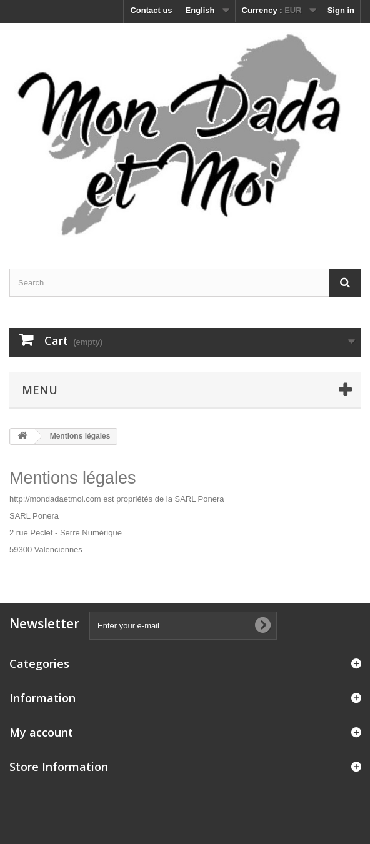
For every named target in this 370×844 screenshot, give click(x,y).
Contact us (151, 10)
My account (41, 732)
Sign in (341, 10)
